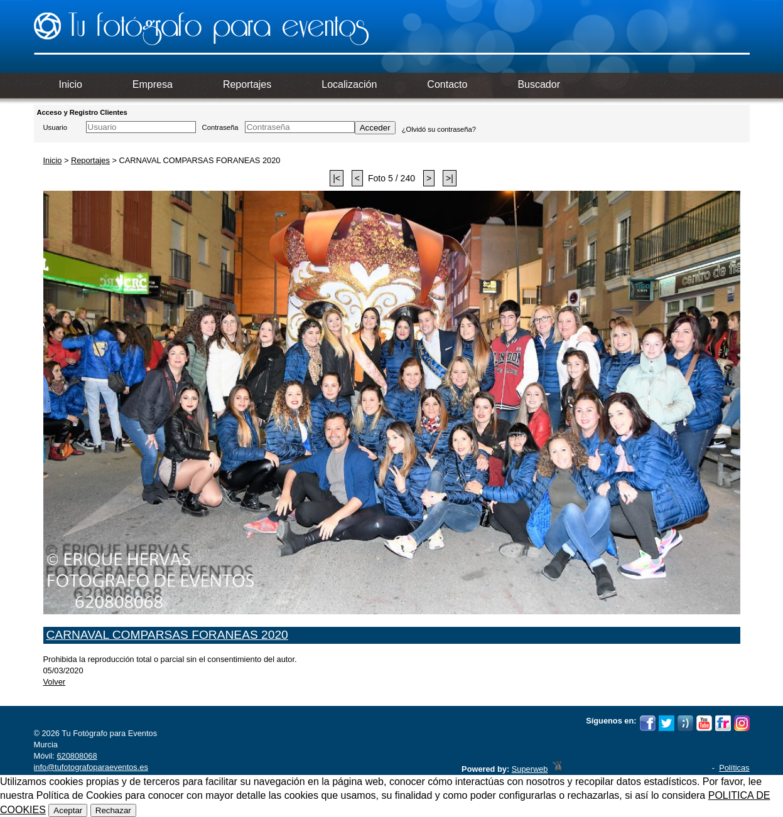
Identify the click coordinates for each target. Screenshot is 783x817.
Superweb (530, 769)
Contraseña (220, 127)
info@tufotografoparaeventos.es (91, 767)
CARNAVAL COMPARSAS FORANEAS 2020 (167, 634)
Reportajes (90, 160)
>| (449, 178)
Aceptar (67, 810)
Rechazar (113, 810)
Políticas (734, 767)
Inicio (52, 160)
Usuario (55, 127)
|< (336, 178)
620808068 (77, 756)
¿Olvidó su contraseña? (439, 129)
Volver (54, 681)
